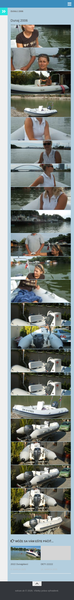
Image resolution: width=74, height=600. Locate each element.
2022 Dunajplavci (19, 564)
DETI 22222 (47, 564)
